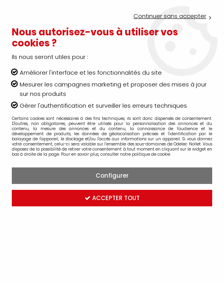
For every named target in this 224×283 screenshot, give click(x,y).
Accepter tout (112, 198)
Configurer (112, 175)
